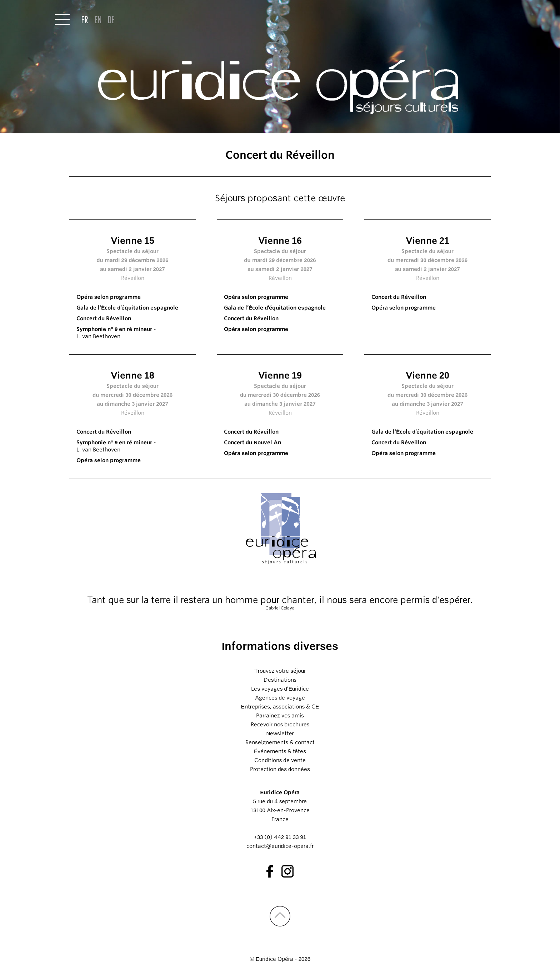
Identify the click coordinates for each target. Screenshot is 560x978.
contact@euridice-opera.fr (280, 846)
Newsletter (280, 733)
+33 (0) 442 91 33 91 (280, 837)
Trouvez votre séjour (280, 671)
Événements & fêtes (280, 751)
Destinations (280, 680)
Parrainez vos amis (280, 715)
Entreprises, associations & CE (280, 706)
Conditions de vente (279, 760)
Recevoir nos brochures (280, 724)
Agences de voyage (280, 698)
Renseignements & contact (280, 742)
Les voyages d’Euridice (280, 689)
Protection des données (280, 769)
